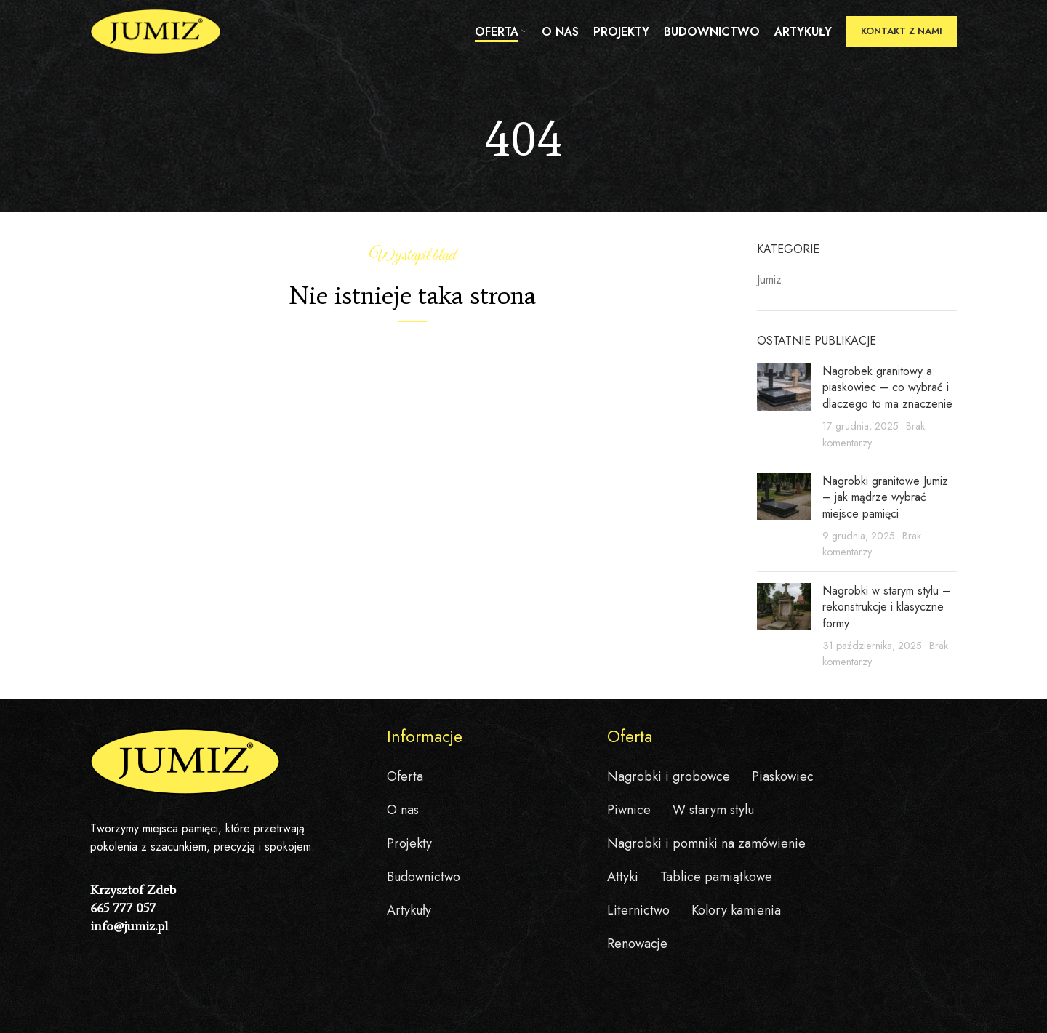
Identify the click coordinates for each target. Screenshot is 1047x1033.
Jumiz (769, 280)
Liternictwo (638, 910)
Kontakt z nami (901, 32)
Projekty (409, 843)
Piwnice (629, 809)
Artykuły (409, 910)
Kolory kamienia (736, 910)
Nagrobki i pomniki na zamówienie (706, 843)
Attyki (622, 876)
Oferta (405, 776)
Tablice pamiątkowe (716, 876)
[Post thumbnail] (784, 407)
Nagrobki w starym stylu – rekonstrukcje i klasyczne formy (886, 607)
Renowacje (637, 943)
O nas (403, 809)
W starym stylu (713, 809)
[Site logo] (155, 31)
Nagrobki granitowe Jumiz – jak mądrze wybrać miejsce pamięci (885, 497)
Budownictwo (423, 876)
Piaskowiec (783, 776)
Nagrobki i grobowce (668, 776)
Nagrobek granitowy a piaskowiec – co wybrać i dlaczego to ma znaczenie (887, 387)
